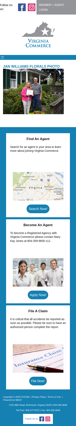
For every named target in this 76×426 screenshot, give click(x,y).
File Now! (38, 381)
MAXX (18, 400)
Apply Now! (38, 295)
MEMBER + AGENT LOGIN (51, 7)
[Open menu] (2, 57)
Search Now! (38, 209)
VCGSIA (25, 397)
